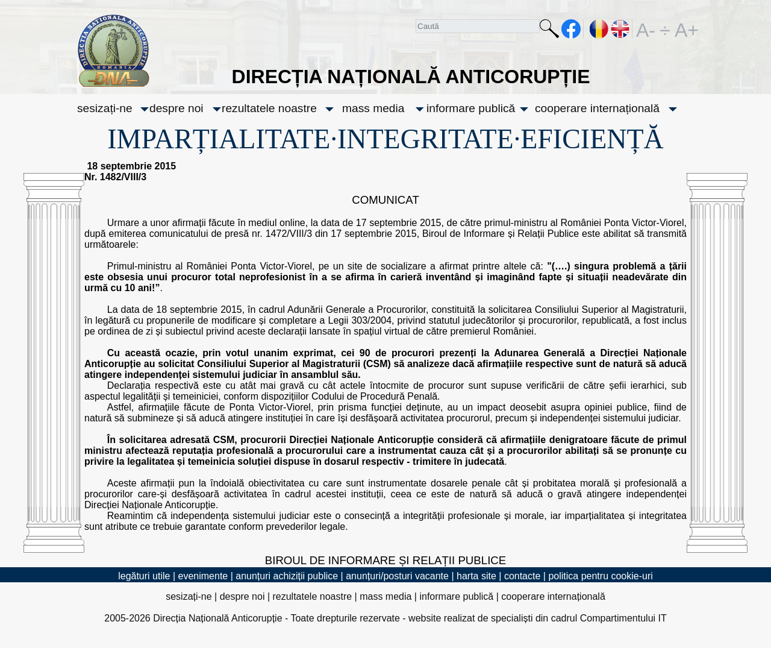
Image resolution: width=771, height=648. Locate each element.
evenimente (203, 576)
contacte (522, 576)
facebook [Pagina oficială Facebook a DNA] (571, 29)
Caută (549, 31)
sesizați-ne (105, 108)
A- (645, 29)
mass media (373, 108)
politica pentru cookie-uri (600, 576)
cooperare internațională (597, 108)
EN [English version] (620, 29)
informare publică (470, 108)
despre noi (176, 108)
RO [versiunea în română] (599, 29)
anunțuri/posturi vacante (397, 576)
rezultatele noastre (269, 108)
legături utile (144, 576)
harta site (476, 576)
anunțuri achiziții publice (287, 576)
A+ (684, 29)
